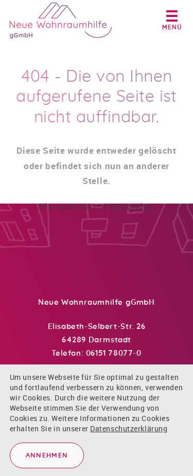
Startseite (130, 210)
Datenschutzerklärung (128, 428)
